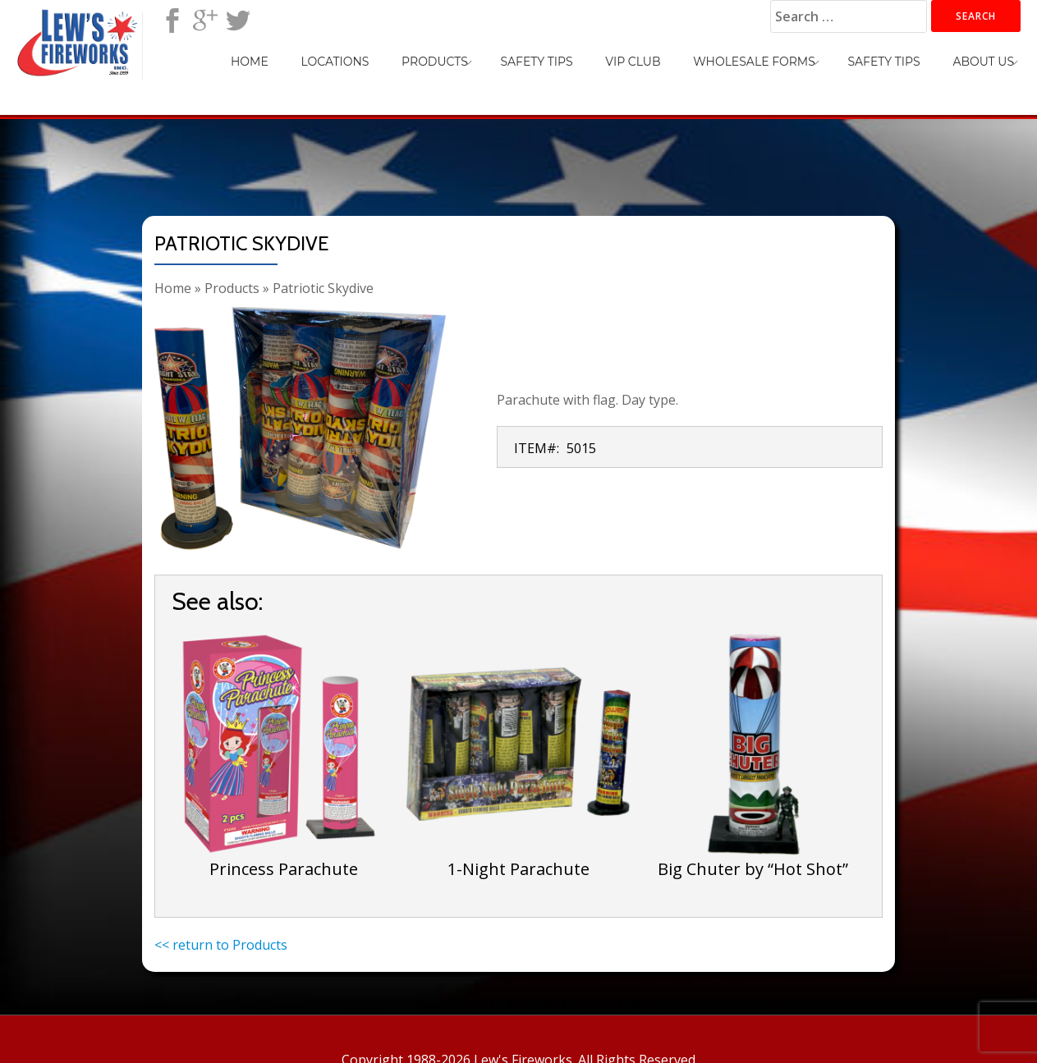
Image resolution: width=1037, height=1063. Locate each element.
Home (373, 54)
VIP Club (690, 54)
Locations (441, 54)
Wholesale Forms (795, 54)
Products (525, 54)
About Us (991, 54)
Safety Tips (610, 54)
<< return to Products (220, 945)
